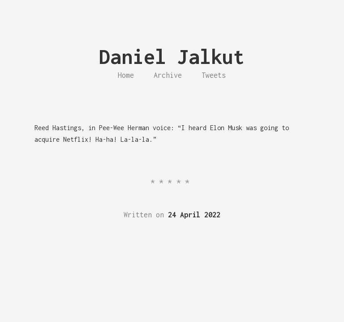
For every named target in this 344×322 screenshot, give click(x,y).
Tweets (214, 75)
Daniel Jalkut (172, 56)
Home (126, 75)
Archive (168, 75)
